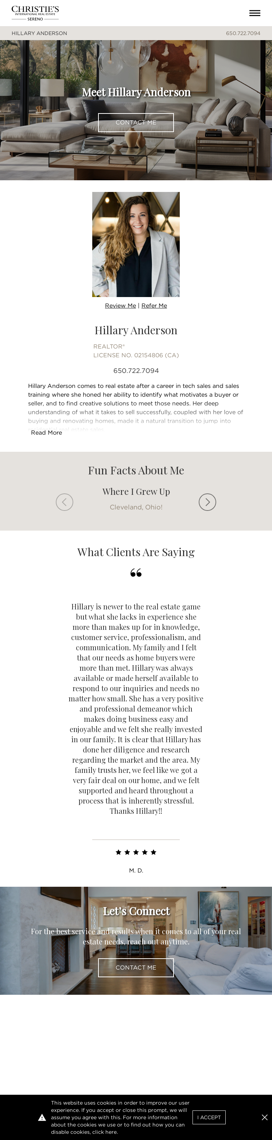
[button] (265, 1117)
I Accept (209, 1117)
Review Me (120, 305)
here (111, 1132)
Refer (154, 305)
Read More (46, 432)
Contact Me (136, 122)
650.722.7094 (243, 33)
